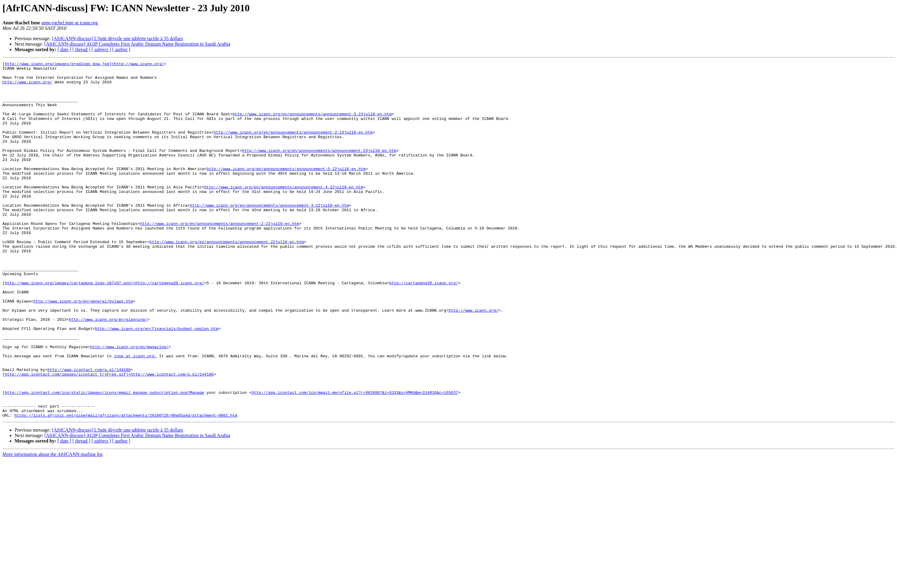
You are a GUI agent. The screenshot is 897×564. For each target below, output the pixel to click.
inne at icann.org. (135, 415)
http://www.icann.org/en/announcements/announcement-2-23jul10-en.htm (293, 146)
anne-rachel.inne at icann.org (69, 22)
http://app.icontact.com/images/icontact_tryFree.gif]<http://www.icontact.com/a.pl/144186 (109, 437)
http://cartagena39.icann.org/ (423, 327)
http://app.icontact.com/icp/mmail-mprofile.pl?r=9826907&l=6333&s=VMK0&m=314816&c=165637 (355, 459)
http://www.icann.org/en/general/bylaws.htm (83, 349)
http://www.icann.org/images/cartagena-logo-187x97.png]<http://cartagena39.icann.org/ (104, 327)
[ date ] (64, 49)
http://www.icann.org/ (27, 86)
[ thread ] (81, 49)
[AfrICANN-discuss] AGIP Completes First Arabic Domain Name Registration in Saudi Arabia (137, 44)
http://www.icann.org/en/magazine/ (129, 404)
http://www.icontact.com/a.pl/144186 (88, 431)
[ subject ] (101, 49)
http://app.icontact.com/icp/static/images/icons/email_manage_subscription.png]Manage (104, 459)
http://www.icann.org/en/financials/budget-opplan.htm (156, 382)
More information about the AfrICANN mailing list (52, 525)
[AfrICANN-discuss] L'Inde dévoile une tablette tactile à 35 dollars (117, 38)
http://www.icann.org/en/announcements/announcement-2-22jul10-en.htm (219, 256)
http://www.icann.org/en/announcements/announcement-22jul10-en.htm (227, 278)
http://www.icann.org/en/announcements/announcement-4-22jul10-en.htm (283, 212)
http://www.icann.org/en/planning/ (108, 371)
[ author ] (121, 49)
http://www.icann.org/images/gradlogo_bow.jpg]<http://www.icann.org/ (84, 64)
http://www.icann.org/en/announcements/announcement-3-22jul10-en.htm (269, 234)
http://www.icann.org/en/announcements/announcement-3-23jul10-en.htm (312, 125)
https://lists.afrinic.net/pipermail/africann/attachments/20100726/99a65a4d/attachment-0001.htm (125, 486)
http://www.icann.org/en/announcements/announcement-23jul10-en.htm (319, 168)
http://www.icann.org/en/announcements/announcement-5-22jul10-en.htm (286, 190)
